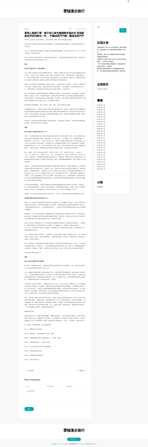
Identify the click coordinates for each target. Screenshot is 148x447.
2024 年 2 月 (101, 154)
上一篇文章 (30, 370)
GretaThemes (81, 444)
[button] (128, 1)
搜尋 (98, 27)
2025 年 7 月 (101, 124)
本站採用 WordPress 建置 (59, 444)
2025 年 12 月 (101, 114)
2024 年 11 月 (101, 143)
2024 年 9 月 (101, 147)
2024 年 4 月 (101, 150)
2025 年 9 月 (101, 119)
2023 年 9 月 (101, 166)
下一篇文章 (80, 370)
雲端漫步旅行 (74, 11)
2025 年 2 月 (101, 135)
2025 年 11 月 (101, 117)
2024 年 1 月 (101, 157)
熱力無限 (99, 187)
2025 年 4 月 (101, 131)
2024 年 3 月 (101, 152)
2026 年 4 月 (101, 105)
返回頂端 (74, 439)
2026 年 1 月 (101, 112)
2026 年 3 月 (101, 107)
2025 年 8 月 (101, 121)
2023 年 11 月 (101, 162)
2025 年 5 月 (101, 128)
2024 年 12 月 (101, 140)
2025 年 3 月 (101, 133)
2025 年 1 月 (101, 138)
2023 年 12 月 (101, 159)
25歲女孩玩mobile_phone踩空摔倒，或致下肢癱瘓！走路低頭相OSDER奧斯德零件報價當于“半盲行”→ (111, 50)
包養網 (74, 189)
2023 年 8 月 (101, 169)
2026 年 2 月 (101, 109)
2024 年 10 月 (101, 145)
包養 (46, 159)
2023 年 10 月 (101, 164)
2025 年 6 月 (101, 126)
